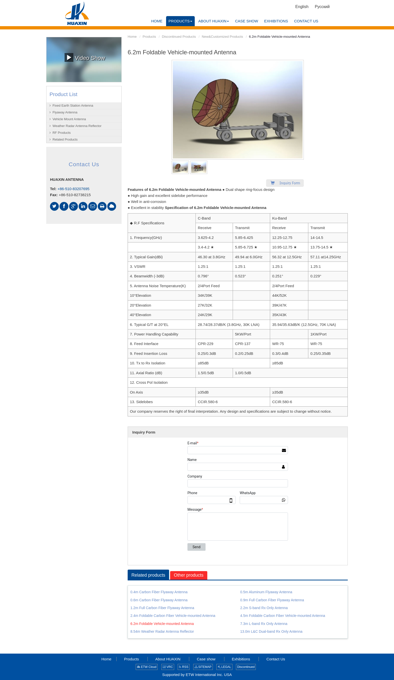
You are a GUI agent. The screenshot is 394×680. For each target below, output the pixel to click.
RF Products (62, 133)
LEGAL (224, 667)
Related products (148, 575)
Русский (322, 7)
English (301, 7)
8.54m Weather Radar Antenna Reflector (162, 631)
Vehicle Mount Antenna (69, 119)
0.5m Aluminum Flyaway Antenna (266, 592)
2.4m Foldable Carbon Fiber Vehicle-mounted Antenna (172, 616)
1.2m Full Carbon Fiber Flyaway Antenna (162, 608)
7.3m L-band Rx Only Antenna (263, 624)
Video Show (85, 57)
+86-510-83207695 (73, 189)
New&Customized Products (222, 36)
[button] (180, 21)
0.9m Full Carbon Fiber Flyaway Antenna (272, 600)
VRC (168, 667)
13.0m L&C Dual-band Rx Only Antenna (271, 631)
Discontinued (246, 667)
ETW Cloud (147, 667)
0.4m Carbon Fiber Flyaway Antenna (158, 592)
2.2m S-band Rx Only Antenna (264, 608)
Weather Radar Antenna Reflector (77, 126)
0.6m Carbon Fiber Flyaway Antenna (158, 600)
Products (149, 36)
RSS (183, 667)
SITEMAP (203, 667)
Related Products (65, 139)
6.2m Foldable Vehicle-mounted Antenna (162, 624)
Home (132, 36)
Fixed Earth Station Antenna (73, 105)
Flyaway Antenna (65, 112)
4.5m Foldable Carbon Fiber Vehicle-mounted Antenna (282, 616)
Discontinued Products (179, 36)
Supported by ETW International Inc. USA (197, 674)
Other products (189, 575)
